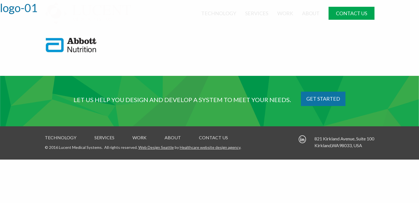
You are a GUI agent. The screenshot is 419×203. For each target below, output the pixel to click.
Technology (218, 13)
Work (285, 13)
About (311, 13)
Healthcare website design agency (210, 147)
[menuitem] (219, 13)
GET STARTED (323, 99)
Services (256, 13)
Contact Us (351, 13)
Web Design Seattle (156, 147)
